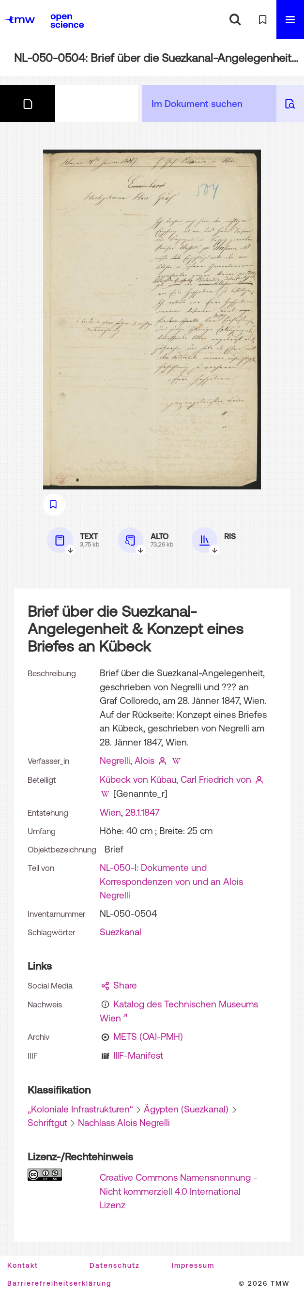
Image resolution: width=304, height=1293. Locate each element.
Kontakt (22, 1265)
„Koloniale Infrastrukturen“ (80, 1109)
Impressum (193, 1265)
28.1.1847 (142, 812)
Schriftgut (47, 1122)
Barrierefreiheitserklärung (59, 1283)
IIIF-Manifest (138, 1055)
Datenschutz (115, 1265)
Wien (110, 812)
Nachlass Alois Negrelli (124, 1122)
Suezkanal (120, 932)
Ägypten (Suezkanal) (186, 1109)
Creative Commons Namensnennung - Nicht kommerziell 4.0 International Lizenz (178, 1191)
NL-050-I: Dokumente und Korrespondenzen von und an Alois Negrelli (171, 881)
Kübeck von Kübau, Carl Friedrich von (175, 779)
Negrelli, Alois (127, 760)
